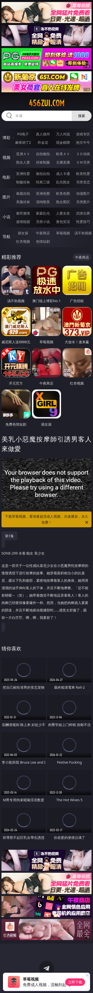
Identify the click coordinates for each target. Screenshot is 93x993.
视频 (6, 157)
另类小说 (43, 221)
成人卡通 (63, 173)
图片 (6, 197)
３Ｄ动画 (83, 153)
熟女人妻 (23, 162)
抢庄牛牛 (83, 142)
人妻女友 (63, 213)
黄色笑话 (63, 221)
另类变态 (83, 182)
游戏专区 (83, 134)
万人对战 (63, 134)
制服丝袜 (23, 182)
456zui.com (46, 103)
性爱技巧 (83, 221)
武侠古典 (83, 213)
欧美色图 (63, 193)
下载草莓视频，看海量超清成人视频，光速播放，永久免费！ (47, 519)
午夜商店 (43, 233)
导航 (6, 236)
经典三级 (43, 182)
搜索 (81, 115)
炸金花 (43, 142)
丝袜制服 (43, 162)
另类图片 (83, 201)
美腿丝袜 (23, 201)
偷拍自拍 (43, 173)
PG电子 (23, 134)
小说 (6, 216)
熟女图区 (63, 201)
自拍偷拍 (43, 153)
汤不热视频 (83, 233)
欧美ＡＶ (63, 153)
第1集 (9, 535)
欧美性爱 (83, 173)
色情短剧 (43, 241)
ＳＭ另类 (83, 162)
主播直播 (63, 162)
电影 (6, 177)
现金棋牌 (63, 142)
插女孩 (23, 233)
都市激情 (23, 213)
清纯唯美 (43, 201)
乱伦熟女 (63, 182)
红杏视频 (23, 241)
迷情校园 (23, 221)
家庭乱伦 (43, 213)
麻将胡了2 (23, 142)
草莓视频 (63, 233)
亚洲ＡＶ (23, 153)
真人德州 (43, 134)
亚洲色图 (43, 193)
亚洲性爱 (23, 173)
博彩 (6, 137)
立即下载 (75, 982)
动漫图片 (83, 193)
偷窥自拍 (23, 193)
